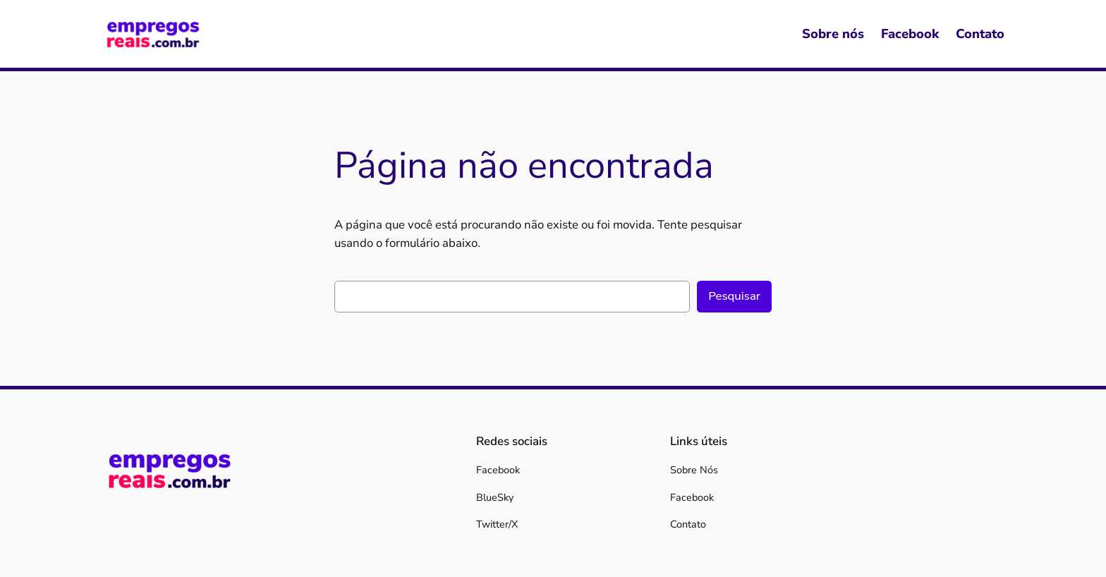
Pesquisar (734, 296)
